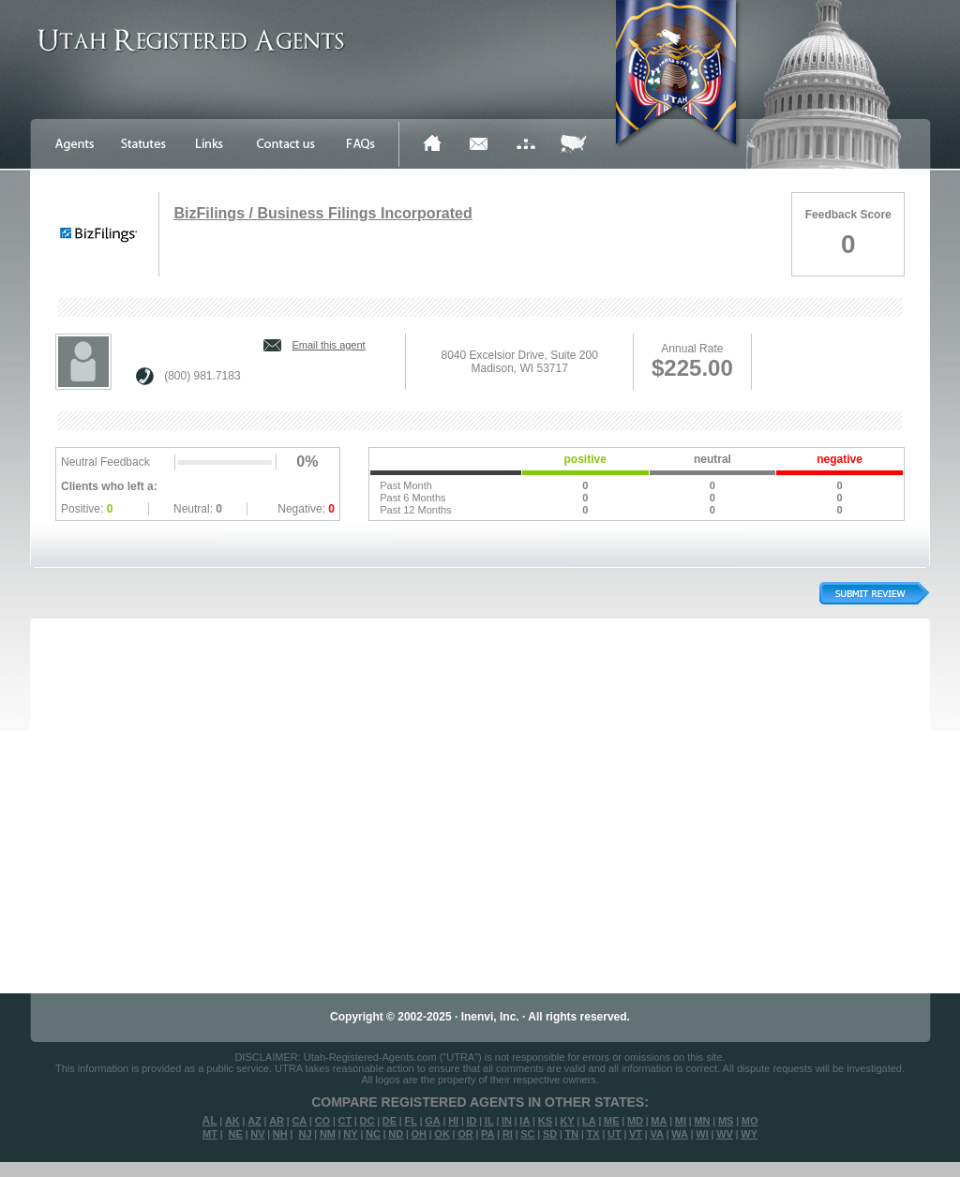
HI (453, 1120)
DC (367, 1120)
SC (527, 1134)
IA (524, 1120)
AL (210, 1120)
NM (328, 1134)
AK (232, 1120)
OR (465, 1134)
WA (679, 1134)
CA (299, 1120)
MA (659, 1120)
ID (471, 1120)
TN (572, 1134)
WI (702, 1134)
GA (433, 1120)
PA (487, 1134)
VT (635, 1134)
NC (373, 1134)
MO (750, 1120)
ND (395, 1134)
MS (726, 1120)
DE (389, 1120)
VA (656, 1134)
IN (507, 1120)
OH (419, 1134)
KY (567, 1120)
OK (442, 1134)
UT (615, 1134)
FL (410, 1120)
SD (550, 1134)
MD (635, 1120)
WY (749, 1134)
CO (323, 1120)
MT (210, 1134)
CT (345, 1120)
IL (489, 1120)
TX (593, 1134)
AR (276, 1120)
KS (545, 1120)
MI (680, 1120)
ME (612, 1120)
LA (589, 1120)
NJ (304, 1134)
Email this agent (328, 344)
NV (257, 1134)
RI (507, 1134)
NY (350, 1134)
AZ (255, 1120)
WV (724, 1134)
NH (280, 1134)
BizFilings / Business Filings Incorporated (322, 213)
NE (236, 1134)
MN (702, 1120)
